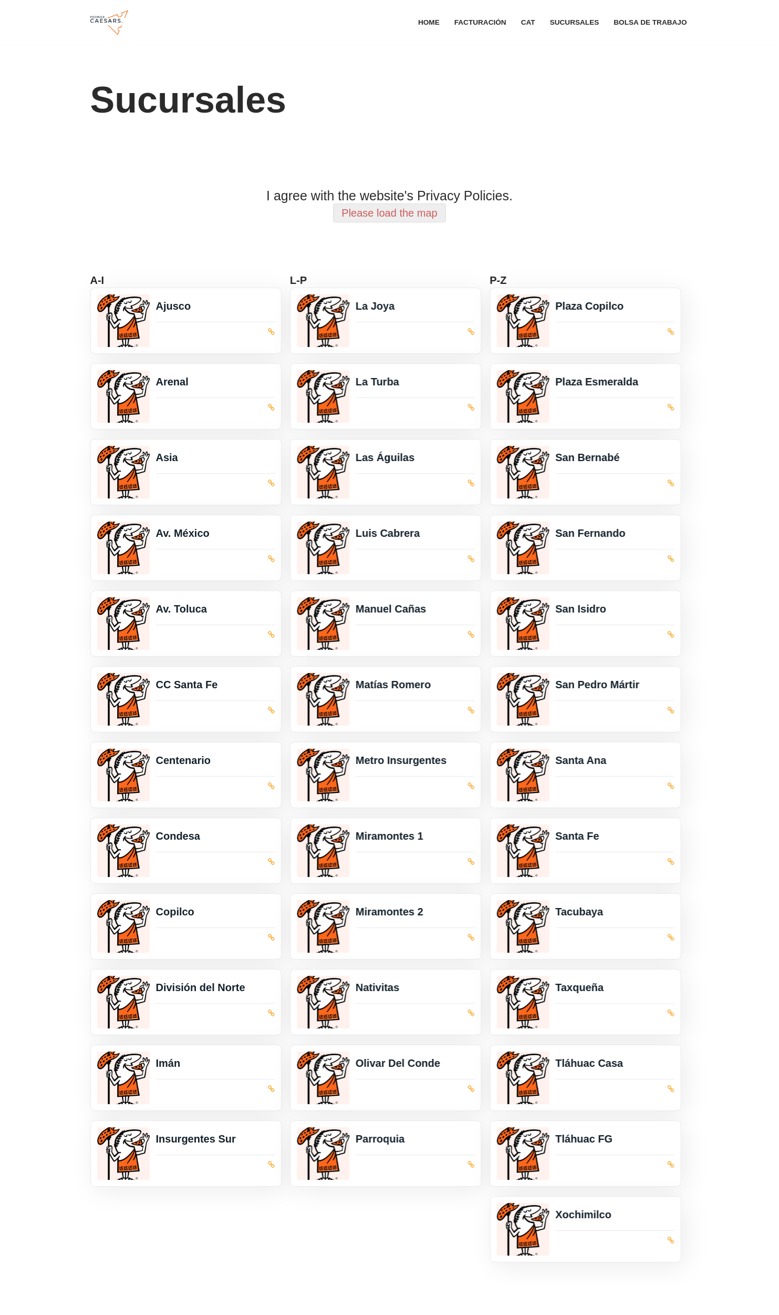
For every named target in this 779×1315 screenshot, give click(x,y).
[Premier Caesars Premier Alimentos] (109, 22)
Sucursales (574, 22)
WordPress (218, 1301)
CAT (528, 22)
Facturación (480, 22)
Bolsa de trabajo (650, 22)
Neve (100, 1301)
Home (429, 22)
